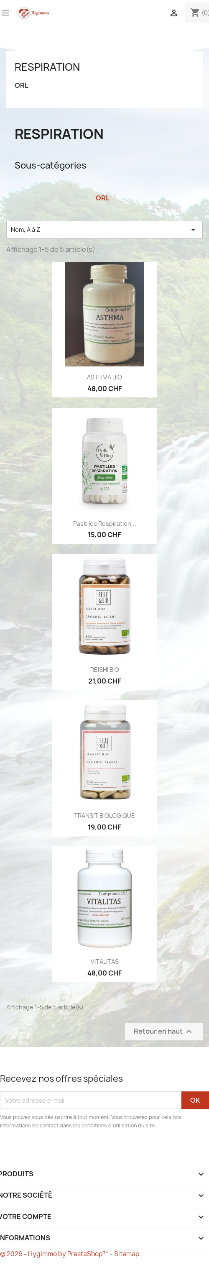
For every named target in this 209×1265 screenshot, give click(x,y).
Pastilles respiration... (104, 524)
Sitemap (127, 1254)
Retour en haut (164, 1032)
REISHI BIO (104, 669)
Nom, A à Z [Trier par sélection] (104, 230)
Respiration (47, 67)
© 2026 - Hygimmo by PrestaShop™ (55, 1254)
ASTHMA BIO (104, 377)
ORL (21, 85)
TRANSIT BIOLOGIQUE (104, 815)
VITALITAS (105, 961)
